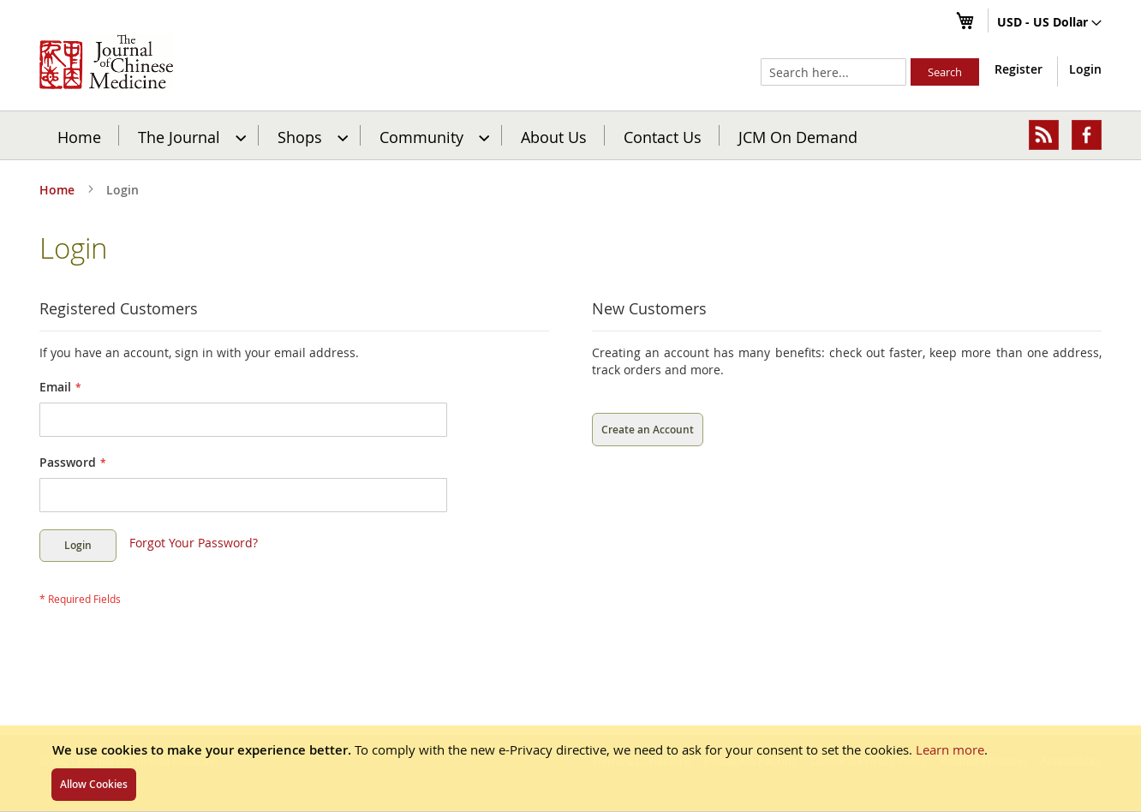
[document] (570, 768)
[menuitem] (190, 135)
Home (79, 136)
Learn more (950, 749)
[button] (1049, 23)
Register (1018, 69)
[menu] (570, 135)
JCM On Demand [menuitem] (797, 136)
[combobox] (833, 72)
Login (1085, 69)
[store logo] (106, 61)
